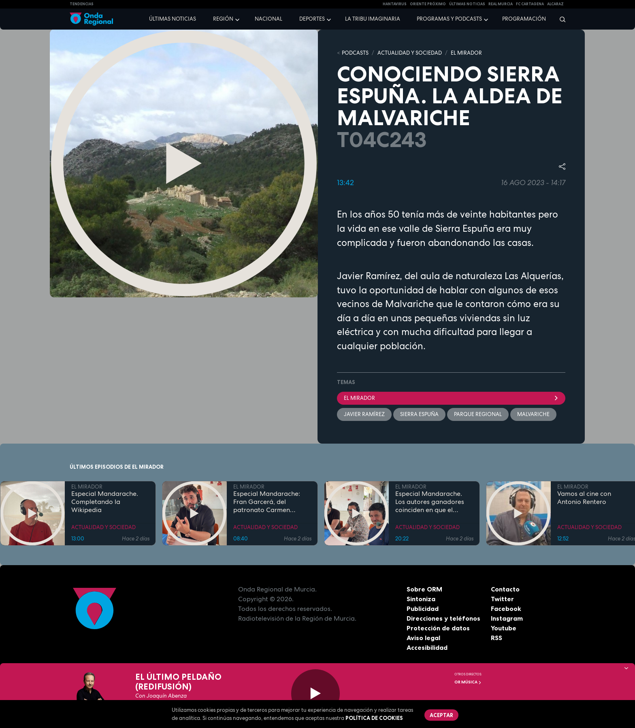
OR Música (468, 682)
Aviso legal (423, 638)
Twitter (502, 599)
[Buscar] (559, 19)
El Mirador (451, 398)
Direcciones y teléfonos (443, 618)
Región (223, 18)
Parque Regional (478, 414)
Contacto (505, 589)
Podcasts (355, 52)
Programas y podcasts (449, 18)
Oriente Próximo (428, 4)
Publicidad (423, 608)
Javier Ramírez (364, 414)
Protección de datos (438, 628)
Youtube (503, 628)
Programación (524, 18)
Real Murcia (500, 4)
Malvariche (533, 414)
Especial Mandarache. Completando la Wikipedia (104, 502)
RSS (496, 638)
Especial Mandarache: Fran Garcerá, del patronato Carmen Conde (266, 502)
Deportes (312, 18)
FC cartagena (530, 4)
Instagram (507, 618)
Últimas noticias (172, 18)
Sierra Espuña (419, 414)
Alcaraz (555, 4)
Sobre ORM (424, 589)
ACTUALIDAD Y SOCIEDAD (409, 52)
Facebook (506, 608)
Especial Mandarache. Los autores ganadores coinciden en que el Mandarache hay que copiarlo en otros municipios (429, 502)
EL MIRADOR (466, 52)
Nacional (268, 18)
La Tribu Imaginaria (372, 18)
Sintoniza (421, 599)
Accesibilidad (427, 647)
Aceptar (441, 715)
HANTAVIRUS (395, 4)
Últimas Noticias (467, 4)
